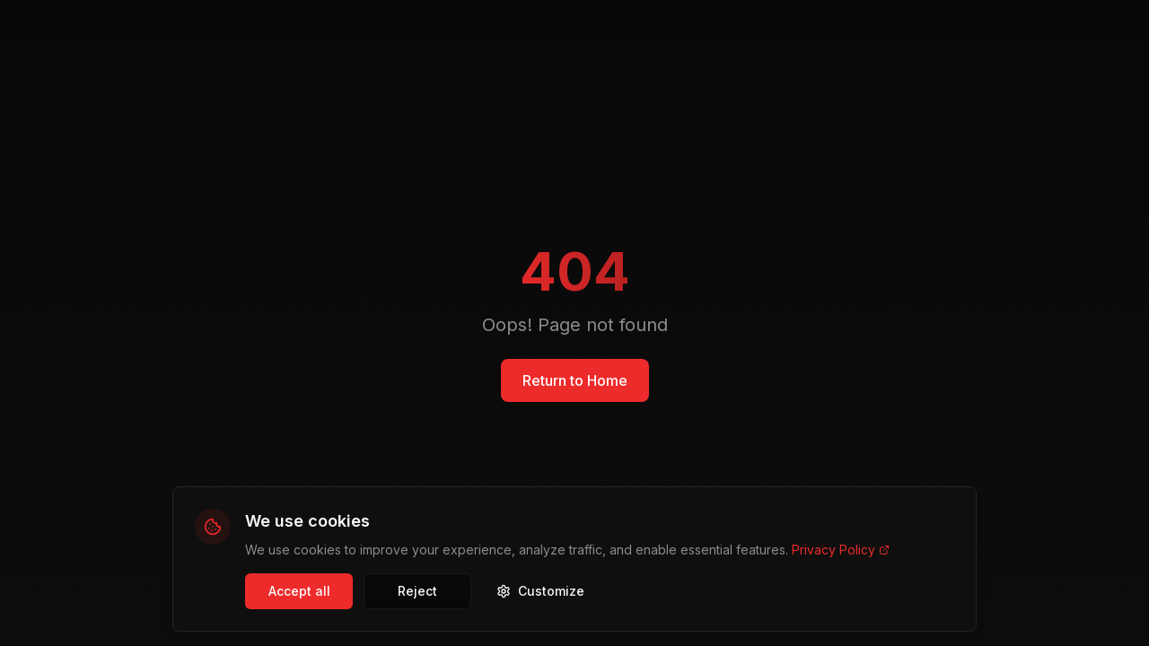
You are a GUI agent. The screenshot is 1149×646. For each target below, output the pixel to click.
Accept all (299, 590)
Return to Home (574, 380)
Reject (417, 590)
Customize (540, 590)
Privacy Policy (841, 549)
